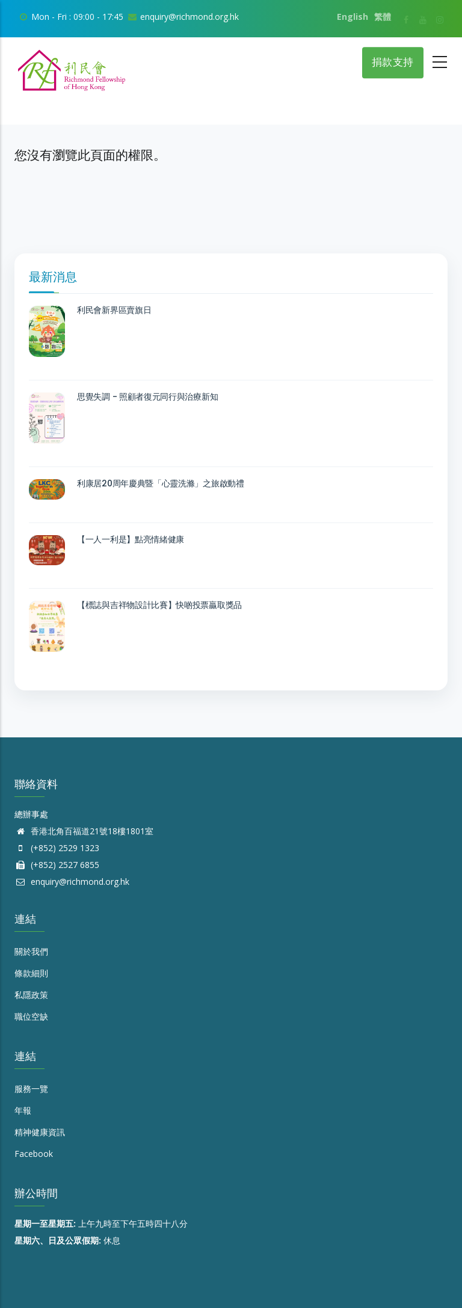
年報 (22, 1110)
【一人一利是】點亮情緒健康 (130, 539)
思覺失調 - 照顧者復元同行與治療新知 (147, 397)
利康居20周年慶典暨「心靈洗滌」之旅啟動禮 (160, 483)
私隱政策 (31, 994)
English (352, 16)
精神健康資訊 (39, 1132)
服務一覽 (31, 1088)
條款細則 (31, 973)
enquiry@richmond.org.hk (71, 881)
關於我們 (31, 951)
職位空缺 (31, 1016)
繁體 (382, 16)
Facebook (33, 1153)
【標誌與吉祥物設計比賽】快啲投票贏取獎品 (159, 605)
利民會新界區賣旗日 (114, 310)
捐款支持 (393, 62)
